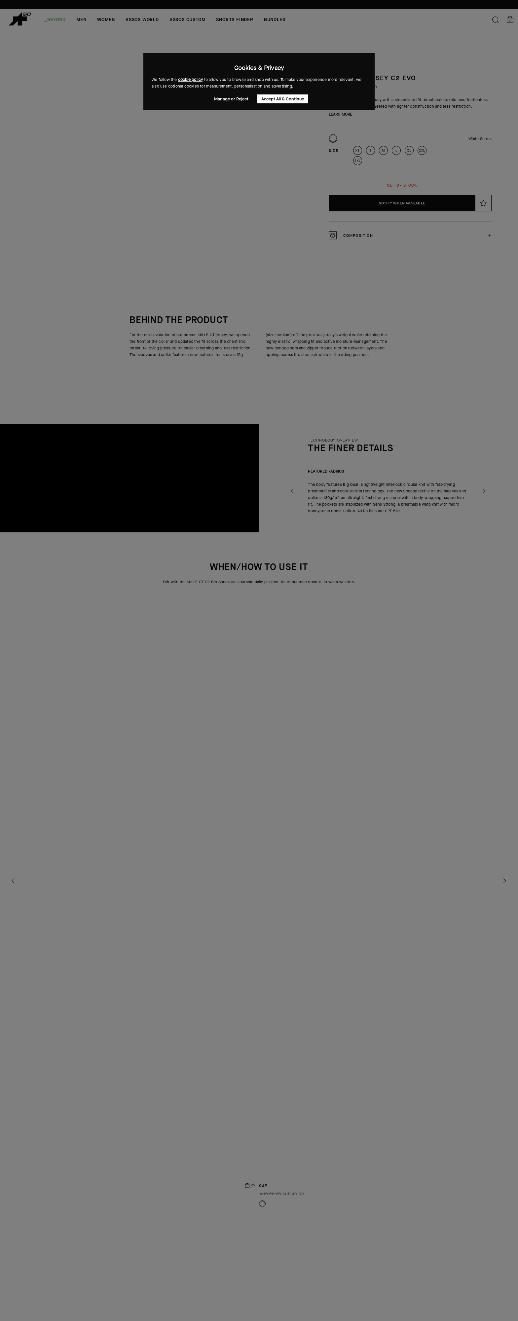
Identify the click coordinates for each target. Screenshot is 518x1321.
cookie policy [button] (190, 79)
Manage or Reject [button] (231, 99)
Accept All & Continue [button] (282, 99)
